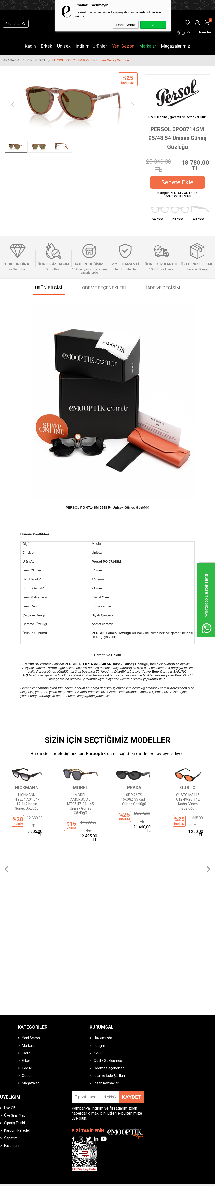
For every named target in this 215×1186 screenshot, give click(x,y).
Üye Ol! (9, 917)
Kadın (30, 46)
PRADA (134, 787)
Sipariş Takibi (14, 932)
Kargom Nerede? (17, 940)
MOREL (80, 787)
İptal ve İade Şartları (109, 885)
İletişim (99, 855)
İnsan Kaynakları (106, 893)
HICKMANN (27, 787)
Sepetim (11, 948)
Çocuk (27, 878)
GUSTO (188, 787)
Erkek (46, 46)
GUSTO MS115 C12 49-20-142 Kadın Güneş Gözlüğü (188, 801)
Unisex (64, 46)
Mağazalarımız (175, 46)
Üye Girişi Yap (14, 925)
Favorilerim (13, 955)
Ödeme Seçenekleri (109, 878)
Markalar (147, 46)
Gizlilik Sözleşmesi (108, 870)
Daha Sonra (125, 25)
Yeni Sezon (123, 46)
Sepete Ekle (177, 182)
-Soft (82, 1000)
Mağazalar (30, 893)
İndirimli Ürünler (91, 46)
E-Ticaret (93, 1000)
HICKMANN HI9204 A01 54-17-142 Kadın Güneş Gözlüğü (27, 801)
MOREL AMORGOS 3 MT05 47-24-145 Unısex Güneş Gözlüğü (80, 804)
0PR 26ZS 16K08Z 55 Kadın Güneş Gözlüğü (134, 799)
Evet (152, 25)
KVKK (98, 863)
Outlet (27, 885)
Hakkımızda (103, 848)
